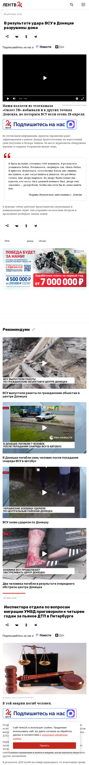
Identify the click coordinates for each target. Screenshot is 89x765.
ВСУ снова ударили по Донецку (26, 522)
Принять (44, 745)
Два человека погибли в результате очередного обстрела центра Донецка (39, 585)
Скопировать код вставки (74, 105)
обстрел (42, 241)
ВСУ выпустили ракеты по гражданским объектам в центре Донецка (41, 394)
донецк (30, 241)
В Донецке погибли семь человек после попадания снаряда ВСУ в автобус (40, 459)
